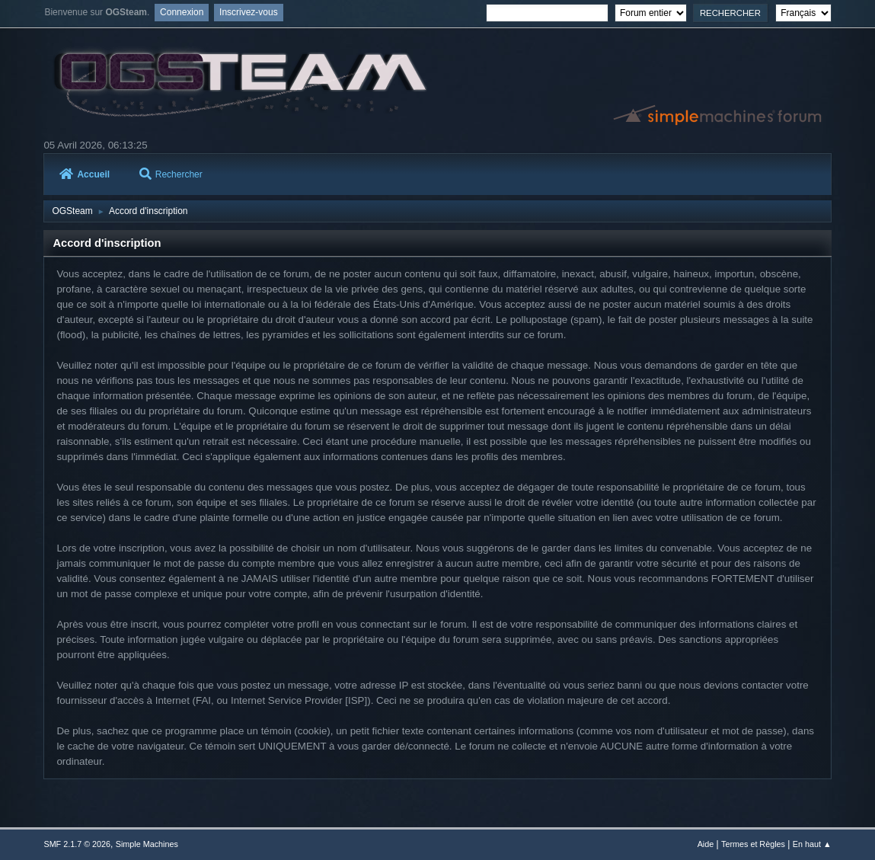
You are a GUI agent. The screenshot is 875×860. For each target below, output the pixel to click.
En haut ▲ (812, 844)
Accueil (84, 174)
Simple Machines (147, 844)
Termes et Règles (753, 844)
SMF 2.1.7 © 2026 (76, 844)
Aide (706, 844)
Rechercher (171, 174)
